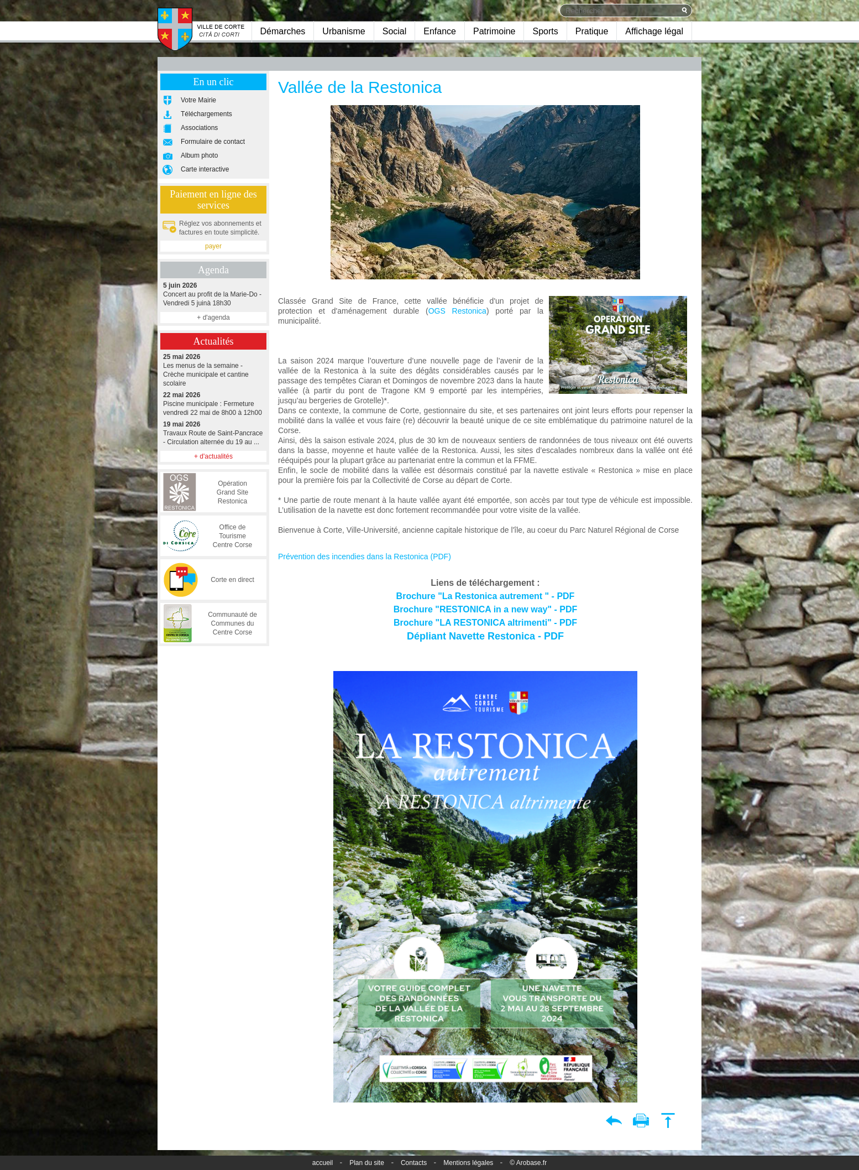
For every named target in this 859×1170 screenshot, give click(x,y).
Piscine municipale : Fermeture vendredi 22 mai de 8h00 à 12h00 (213, 404)
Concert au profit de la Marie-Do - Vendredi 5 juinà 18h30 (213, 294)
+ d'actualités (213, 456)
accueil (322, 1163)
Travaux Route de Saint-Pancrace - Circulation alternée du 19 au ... (213, 433)
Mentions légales (468, 1163)
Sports (545, 31)
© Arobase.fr (528, 1163)
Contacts (414, 1163)
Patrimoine (494, 31)
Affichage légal (654, 31)
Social (395, 31)
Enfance (439, 31)
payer (213, 246)
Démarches (283, 31)
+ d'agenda (213, 317)
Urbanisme (343, 31)
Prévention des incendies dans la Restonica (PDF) (364, 556)
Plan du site (366, 1163)
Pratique (592, 31)
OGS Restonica (457, 310)
